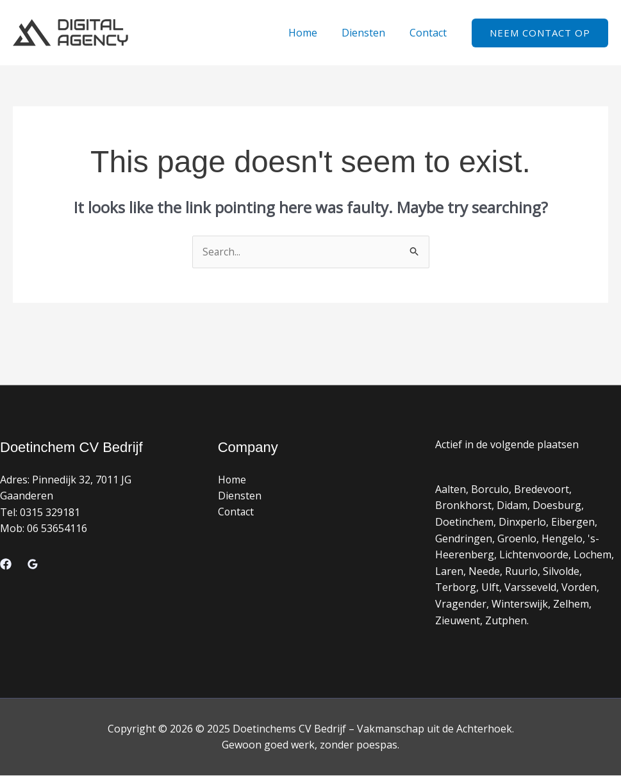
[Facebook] (6, 564)
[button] (540, 33)
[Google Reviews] (32, 564)
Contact (430, 33)
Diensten (369, 33)
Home (312, 33)
